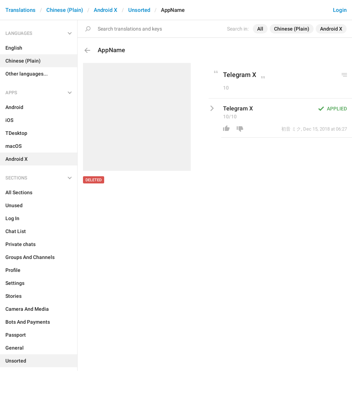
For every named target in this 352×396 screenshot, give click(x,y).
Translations (20, 10)
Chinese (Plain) (64, 10)
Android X (105, 10)
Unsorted (139, 10)
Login (340, 10)
